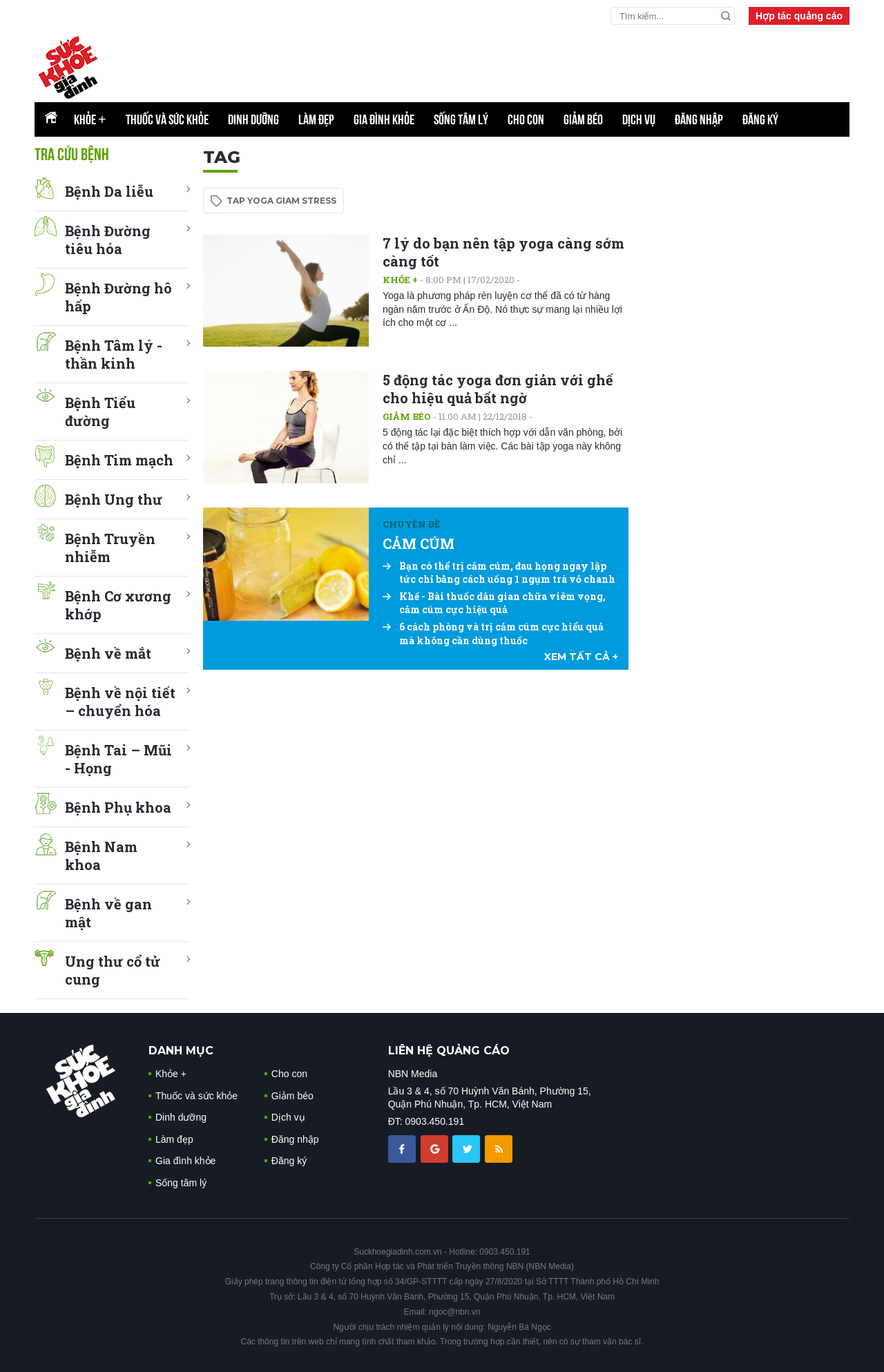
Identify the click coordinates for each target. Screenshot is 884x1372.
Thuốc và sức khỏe (167, 119)
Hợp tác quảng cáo (799, 15)
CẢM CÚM (418, 543)
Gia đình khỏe (384, 119)
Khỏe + (400, 279)
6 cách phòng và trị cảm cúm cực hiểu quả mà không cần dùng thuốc (493, 633)
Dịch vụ (638, 119)
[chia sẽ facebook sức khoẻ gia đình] (403, 1148)
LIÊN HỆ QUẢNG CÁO (449, 1050)
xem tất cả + (581, 656)
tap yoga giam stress (281, 200)
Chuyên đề (411, 524)
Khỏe (90, 119)
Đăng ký (760, 119)
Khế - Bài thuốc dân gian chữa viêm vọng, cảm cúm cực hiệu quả (494, 603)
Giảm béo (583, 119)
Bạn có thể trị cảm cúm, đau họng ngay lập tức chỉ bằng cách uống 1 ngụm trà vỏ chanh (499, 572)
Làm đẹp (316, 119)
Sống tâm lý (461, 119)
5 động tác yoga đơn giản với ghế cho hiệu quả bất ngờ (498, 389)
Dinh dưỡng (253, 119)
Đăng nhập (699, 119)
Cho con (526, 119)
